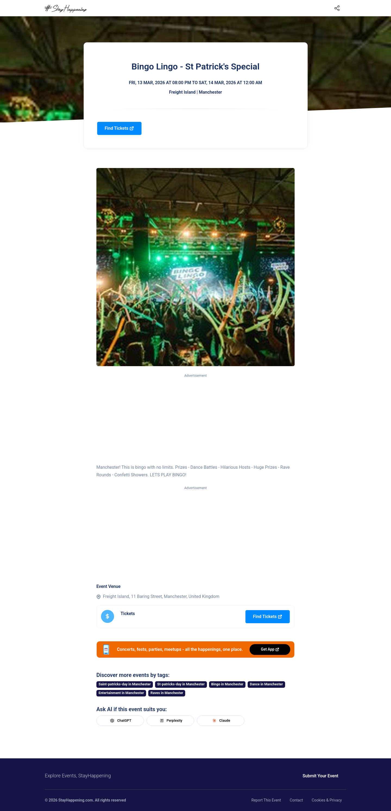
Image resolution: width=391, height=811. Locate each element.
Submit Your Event (320, 775)
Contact (296, 800)
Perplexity (170, 720)
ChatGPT (120, 720)
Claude (220, 720)
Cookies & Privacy (327, 800)
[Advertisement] (195, 419)
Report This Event (266, 800)
